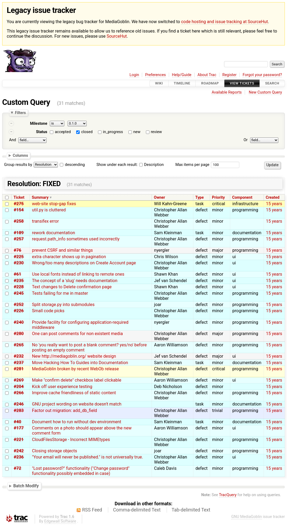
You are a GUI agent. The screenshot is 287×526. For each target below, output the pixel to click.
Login (134, 75)
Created (272, 197)
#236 (19, 457)
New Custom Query (265, 92)
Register (229, 75)
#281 (19, 368)
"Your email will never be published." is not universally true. (87, 457)
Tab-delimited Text (191, 510)
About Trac (207, 75)
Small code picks (48, 310)
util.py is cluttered (49, 209)
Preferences (155, 75)
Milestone (38, 123)
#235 (19, 280)
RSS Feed (92, 510)
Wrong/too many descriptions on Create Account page (84, 262)
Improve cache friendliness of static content (74, 392)
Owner (159, 197)
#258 (19, 221)
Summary (40, 197)
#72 (17, 468)
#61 (17, 274)
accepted (63, 132)
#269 (19, 380)
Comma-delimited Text (137, 510)
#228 (19, 286)
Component (242, 197)
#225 (19, 256)
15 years (274, 203)
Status (41, 132)
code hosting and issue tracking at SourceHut (224, 21)
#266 (19, 392)
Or (246, 140)
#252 (19, 304)
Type (199, 197)
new (136, 132)
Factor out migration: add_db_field (64, 410)
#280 (19, 333)
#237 (19, 362)
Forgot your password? (262, 75)
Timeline (182, 83)
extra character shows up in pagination (69, 256)
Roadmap (210, 83)
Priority (218, 197)
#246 (19, 404)
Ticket (18, 197)
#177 (19, 428)
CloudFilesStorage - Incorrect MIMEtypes (71, 439)
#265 (19, 344)
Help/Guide (181, 75)
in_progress (113, 132)
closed (86, 132)
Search (272, 83)
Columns (20, 155)
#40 (17, 421)
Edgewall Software (60, 521)
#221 (19, 439)
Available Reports (227, 92)
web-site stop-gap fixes (54, 203)
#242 (19, 450)
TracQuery (227, 495)
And (12, 140)
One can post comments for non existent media (77, 333)
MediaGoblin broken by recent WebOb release (75, 368)
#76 (17, 250)
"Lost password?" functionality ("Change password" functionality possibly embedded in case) (81, 471)
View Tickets (242, 83)
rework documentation (53, 232)
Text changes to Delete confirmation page (72, 286)
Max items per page (192, 164)
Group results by (18, 164)
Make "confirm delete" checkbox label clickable (76, 380)
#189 (19, 232)
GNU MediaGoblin (246, 516)
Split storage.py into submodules (63, 304)
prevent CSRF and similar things (62, 250)
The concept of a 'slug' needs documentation (74, 280)
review (156, 132)
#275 (19, 203)
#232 (19, 356)
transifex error (45, 221)
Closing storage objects (54, 450)
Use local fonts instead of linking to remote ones (78, 274)
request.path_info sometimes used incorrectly (76, 238)
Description (151, 164)
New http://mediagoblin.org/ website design (74, 356)
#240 (19, 322)
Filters (20, 113)
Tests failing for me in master (60, 293)
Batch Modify (26, 485)
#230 (19, 262)
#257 (19, 238)
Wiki (159, 83)
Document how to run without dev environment (76, 421)
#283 (19, 410)
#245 (19, 293)
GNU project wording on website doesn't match (76, 404)
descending (75, 164)
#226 (19, 310)
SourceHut (117, 36)
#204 (19, 386)
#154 (19, 209)
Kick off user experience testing (62, 386)
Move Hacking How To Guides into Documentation (80, 362)
